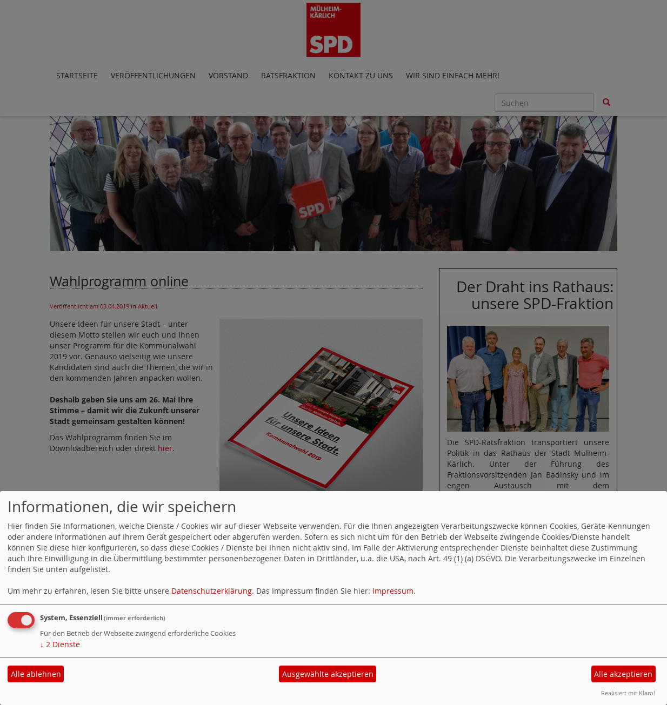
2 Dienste (60, 644)
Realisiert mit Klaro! (628, 693)
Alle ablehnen (36, 674)
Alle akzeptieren (623, 674)
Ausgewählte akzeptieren (327, 674)
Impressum (392, 591)
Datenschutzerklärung (211, 591)
